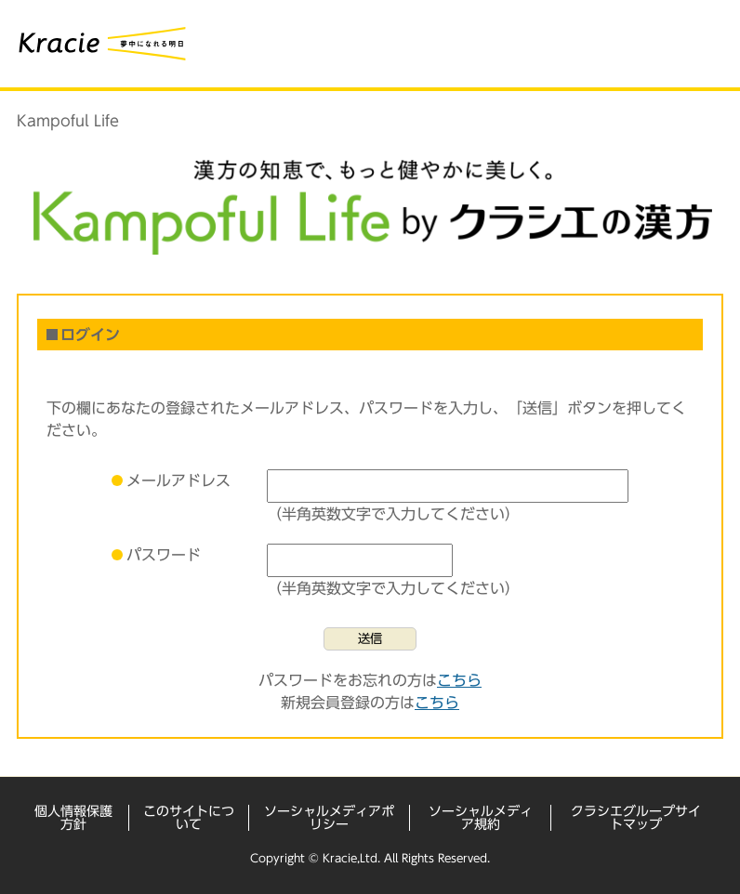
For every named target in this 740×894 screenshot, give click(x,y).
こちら (459, 680)
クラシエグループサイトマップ (636, 818)
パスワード (163, 554)
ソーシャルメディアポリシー (329, 818)
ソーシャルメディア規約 (481, 818)
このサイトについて (188, 818)
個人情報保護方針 (73, 818)
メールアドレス (178, 480)
